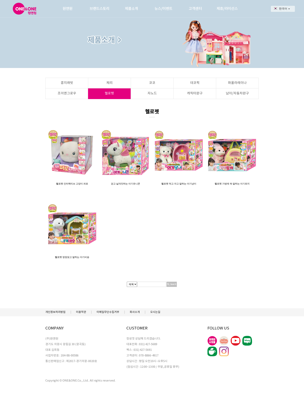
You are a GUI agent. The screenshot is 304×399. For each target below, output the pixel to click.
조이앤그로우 (67, 93)
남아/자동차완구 (237, 93)
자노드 (152, 93)
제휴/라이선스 (227, 9)
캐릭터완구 (195, 93)
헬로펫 (109, 93)
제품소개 (131, 9)
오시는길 (155, 312)
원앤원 (68, 9)
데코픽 (195, 83)
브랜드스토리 (99, 9)
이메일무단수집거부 (108, 312)
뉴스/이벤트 (163, 9)
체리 (109, 83)
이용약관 (81, 312)
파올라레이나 (237, 83)
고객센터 (195, 9)
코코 (152, 83)
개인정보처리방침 (55, 312)
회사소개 (135, 312)
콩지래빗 (67, 83)
